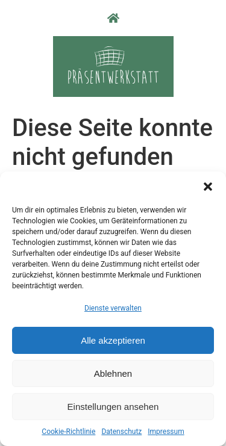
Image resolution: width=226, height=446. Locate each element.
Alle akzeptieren (113, 340)
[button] (208, 187)
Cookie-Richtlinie (68, 431)
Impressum (166, 431)
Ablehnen (113, 373)
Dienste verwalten (113, 308)
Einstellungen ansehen (113, 406)
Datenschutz (121, 431)
